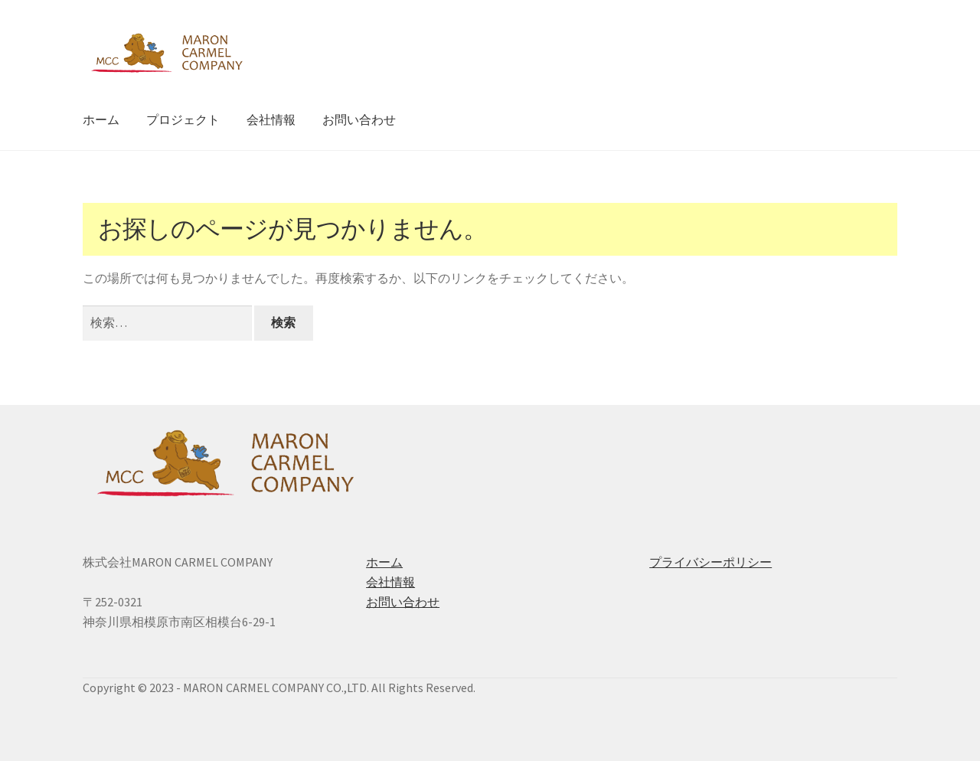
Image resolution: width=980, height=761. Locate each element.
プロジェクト (183, 119)
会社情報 (271, 119)
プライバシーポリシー (710, 562)
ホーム (101, 119)
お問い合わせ (359, 119)
